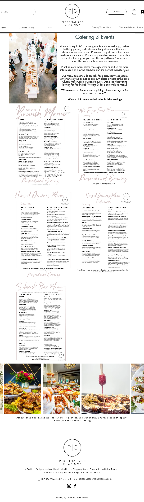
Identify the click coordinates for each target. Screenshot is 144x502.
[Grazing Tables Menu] (102, 27)
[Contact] (116, 12)
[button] (134, 11)
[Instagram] (69, 485)
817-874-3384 (48, 479)
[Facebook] (75, 485)
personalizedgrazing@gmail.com (95, 479)
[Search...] (15, 12)
